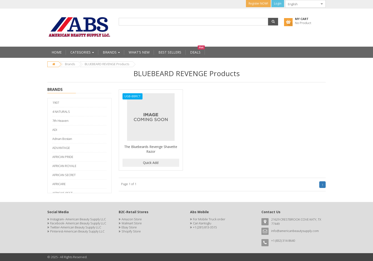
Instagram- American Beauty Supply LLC (78, 219)
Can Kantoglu (202, 223)
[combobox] (301, 3)
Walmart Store (132, 223)
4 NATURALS (61, 111)
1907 (55, 102)
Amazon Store (132, 219)
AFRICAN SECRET (64, 175)
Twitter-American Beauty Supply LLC (75, 227)
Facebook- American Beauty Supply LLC (78, 223)
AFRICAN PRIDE (62, 157)
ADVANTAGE (61, 148)
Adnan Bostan (62, 139)
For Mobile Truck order (209, 219)
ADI (54, 130)
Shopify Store (131, 231)
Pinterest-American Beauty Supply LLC (77, 231)
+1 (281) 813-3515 (205, 227)
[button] (273, 21)
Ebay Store (129, 227)
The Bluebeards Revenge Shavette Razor (150, 149)
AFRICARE (59, 184)
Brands (70, 64)
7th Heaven (60, 120)
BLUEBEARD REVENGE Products (107, 64)
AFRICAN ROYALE (64, 166)
